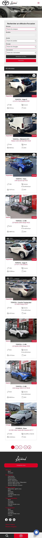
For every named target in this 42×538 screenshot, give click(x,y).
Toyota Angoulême (11, 498)
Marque (8, 26)
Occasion (10, 473)
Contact (10, 496)
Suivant (29, 447)
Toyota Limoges (10, 487)
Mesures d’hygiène (11, 526)
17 (25, 447)
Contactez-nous (21, 465)
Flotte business (12, 479)
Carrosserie (11, 476)
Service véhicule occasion (15, 485)
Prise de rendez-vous (14, 495)
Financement (11, 478)
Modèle (8, 32)
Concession (9, 50)
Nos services (9, 475)
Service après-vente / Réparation (17, 482)
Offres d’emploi (10, 524)
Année (8, 38)
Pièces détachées (13, 481)
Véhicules (8, 470)
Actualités (11, 493)
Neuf (9, 471)
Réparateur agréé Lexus (14, 489)
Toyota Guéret (9, 508)
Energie (8, 44)
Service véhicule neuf (14, 484)
